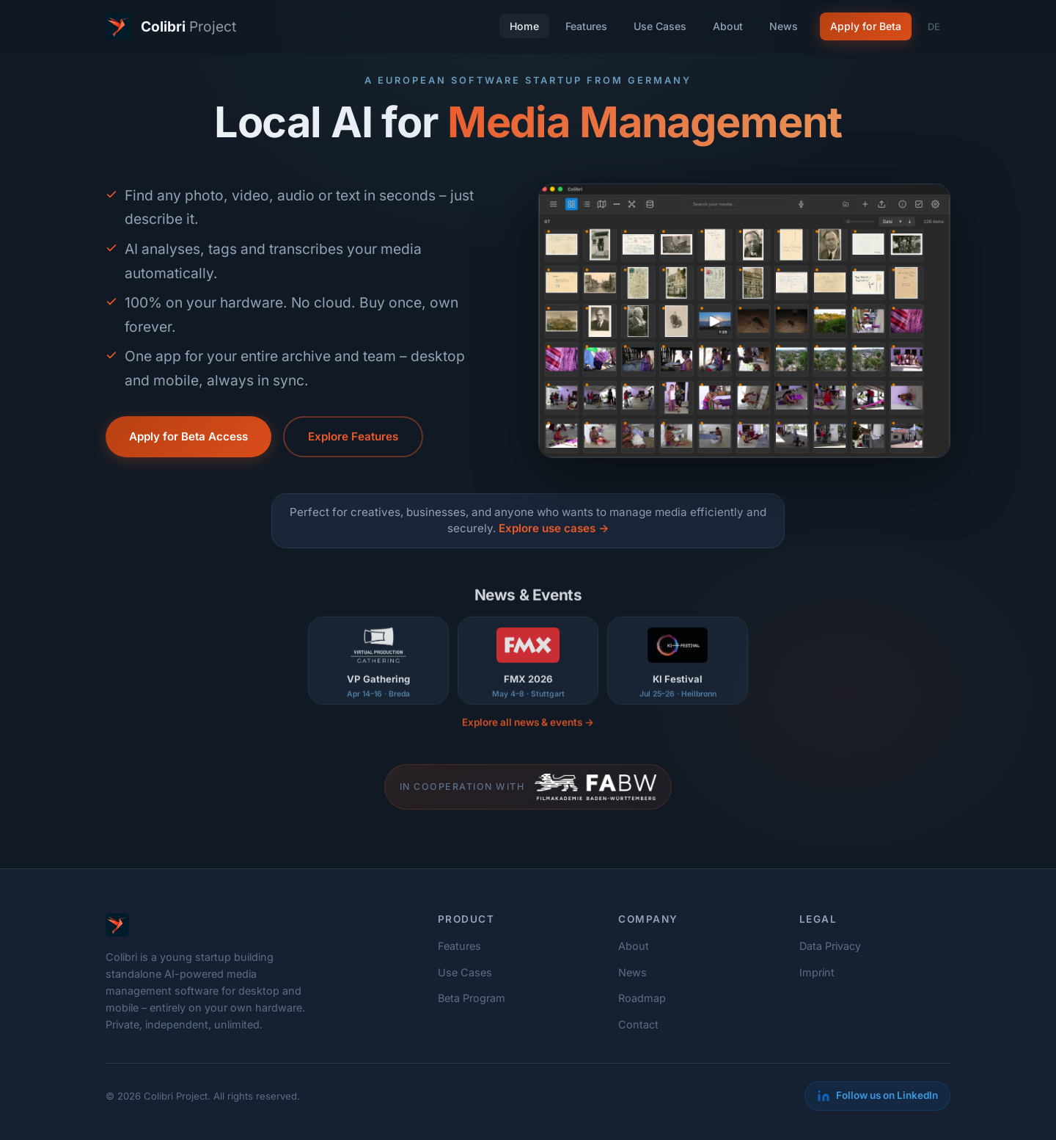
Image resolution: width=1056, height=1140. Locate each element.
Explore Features (353, 436)
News (783, 26)
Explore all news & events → (528, 729)
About (728, 26)
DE (934, 26)
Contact (638, 1024)
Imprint (817, 972)
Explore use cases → (554, 528)
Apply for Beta (865, 26)
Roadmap (642, 998)
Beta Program (471, 998)
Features (586, 26)
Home (524, 26)
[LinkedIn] (877, 1096)
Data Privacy (830, 946)
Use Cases (660, 26)
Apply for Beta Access (188, 436)
